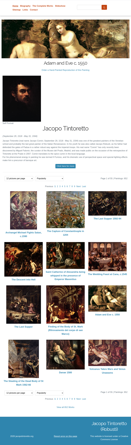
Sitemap (17, 10)
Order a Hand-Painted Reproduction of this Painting (65, 70)
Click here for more (65, 166)
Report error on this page (65, 436)
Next (78, 186)
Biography (25, 6)
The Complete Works (42, 6)
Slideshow (60, 6)
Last (84, 186)
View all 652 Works (65, 407)
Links (25, 10)
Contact (34, 10)
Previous (49, 186)
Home (15, 6)
